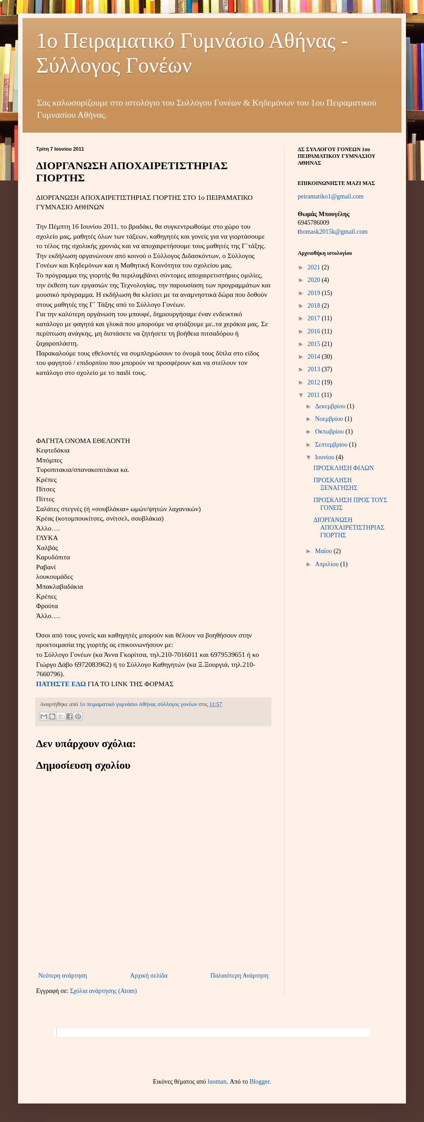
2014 (315, 356)
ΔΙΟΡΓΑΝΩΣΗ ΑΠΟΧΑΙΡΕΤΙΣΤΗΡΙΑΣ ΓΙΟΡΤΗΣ (348, 528)
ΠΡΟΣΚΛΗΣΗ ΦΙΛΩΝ (343, 468)
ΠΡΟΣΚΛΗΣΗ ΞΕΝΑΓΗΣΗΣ (335, 484)
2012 (315, 382)
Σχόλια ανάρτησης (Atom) (103, 991)
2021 (315, 267)
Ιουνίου (325, 457)
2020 (315, 280)
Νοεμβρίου (330, 419)
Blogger (259, 1081)
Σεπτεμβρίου (332, 444)
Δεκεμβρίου (331, 406)
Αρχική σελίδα (148, 975)
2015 (315, 344)
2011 (315, 395)
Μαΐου (324, 551)
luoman (216, 1081)
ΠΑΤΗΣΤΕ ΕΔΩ (61, 684)
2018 (315, 305)
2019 (315, 293)
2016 (315, 331)
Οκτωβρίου (330, 431)
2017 (315, 318)
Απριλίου (327, 564)
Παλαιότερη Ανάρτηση (239, 975)
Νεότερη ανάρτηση (62, 975)
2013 (315, 369)
